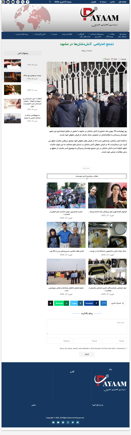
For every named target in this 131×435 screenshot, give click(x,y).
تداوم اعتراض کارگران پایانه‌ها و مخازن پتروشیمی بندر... (66, 289)
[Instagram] (18, 2)
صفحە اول (122, 2)
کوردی (93, 2)
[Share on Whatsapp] (61, 303)
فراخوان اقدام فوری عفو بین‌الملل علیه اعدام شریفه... (107, 212)
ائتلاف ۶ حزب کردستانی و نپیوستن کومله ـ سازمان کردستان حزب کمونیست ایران (32, 103)
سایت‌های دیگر (85, 36)
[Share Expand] (50, 303)
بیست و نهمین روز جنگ (32, 75)
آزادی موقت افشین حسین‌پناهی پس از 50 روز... (66, 251)
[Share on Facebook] (91, 303)
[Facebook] (27, 2)
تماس (112, 2)
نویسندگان (109, 36)
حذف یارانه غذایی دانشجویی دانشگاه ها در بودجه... (107, 251)
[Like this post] (103, 303)
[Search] (50, 2)
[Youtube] (13, 2)
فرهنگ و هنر (122, 36)
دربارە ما (103, 2)
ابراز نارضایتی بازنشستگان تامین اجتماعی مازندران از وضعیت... (107, 289)
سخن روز (98, 36)
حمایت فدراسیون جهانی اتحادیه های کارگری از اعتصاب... (66, 213)
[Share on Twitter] (76, 303)
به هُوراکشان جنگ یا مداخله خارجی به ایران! (32, 116)
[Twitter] (23, 2)
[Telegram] (3, 2)
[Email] (8, 2)
